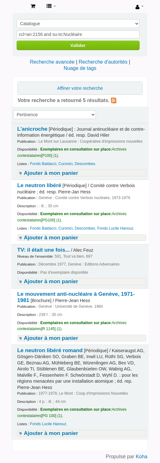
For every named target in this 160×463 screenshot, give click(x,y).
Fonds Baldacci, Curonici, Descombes (62, 164)
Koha (141, 456)
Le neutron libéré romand (50, 350)
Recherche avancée (52, 62)
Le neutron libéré (39, 185)
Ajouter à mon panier (51, 173)
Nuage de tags (79, 68)
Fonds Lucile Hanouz (115, 228)
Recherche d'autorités (103, 62)
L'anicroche (32, 129)
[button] (33, 6)
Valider (78, 45)
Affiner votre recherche (80, 88)
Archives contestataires (19, 6)
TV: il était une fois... (43, 250)
